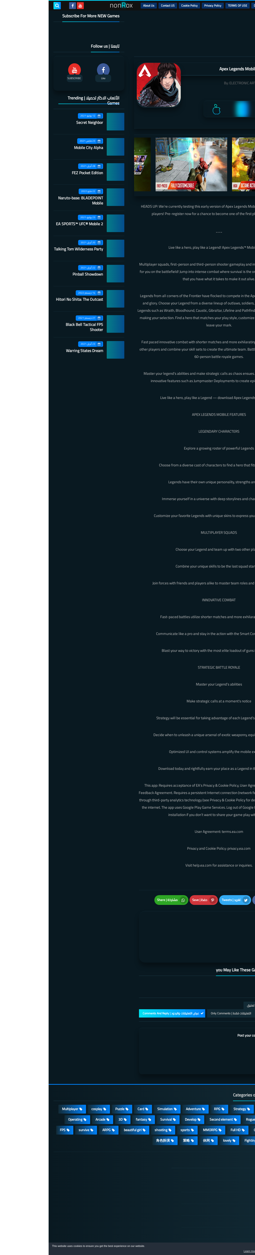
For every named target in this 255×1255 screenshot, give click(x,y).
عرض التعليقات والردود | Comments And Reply (122, 987)
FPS (14, 1104)
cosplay (48, 1083)
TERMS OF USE (189, 5)
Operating (27, 1093)
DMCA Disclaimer (216, 5)
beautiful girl (84, 1104)
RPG (168, 1083)
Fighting (202, 1114)
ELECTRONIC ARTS (195, 82)
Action (237, 1083)
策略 (137, 1114)
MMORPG (161, 1104)
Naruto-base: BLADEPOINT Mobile (32, 200)
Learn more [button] (207, 1251)
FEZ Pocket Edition (38, 172)
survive (35, 1104)
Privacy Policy (164, 5)
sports (136, 1104)
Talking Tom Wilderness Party (29, 249)
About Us (100, 5)
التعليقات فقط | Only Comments (182, 987)
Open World (213, 1104)
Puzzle (71, 1083)
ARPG (58, 1104)
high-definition (231, 1114)
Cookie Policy (141, 5)
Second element (172, 1093)
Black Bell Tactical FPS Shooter (35, 327)
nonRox (213, 1239)
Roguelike (204, 1093)
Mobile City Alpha (39, 147)
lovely (178, 1114)
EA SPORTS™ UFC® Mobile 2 (30, 223)
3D (72, 1093)
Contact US (119, 5)
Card (92, 1083)
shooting (112, 1104)
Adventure (144, 1083)
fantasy (92, 1093)
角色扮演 (114, 1114)
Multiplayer (21, 1083)
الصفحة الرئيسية (222, 1148)
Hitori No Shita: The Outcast (30, 299)
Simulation (116, 1083)
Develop (142, 1093)
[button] (236, 1249)
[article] (131, 922)
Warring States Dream (35, 350)
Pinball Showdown (39, 274)
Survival (117, 1093)
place (238, 1104)
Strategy (191, 1083)
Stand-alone (233, 1093)
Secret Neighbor (41, 122)
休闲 (157, 1114)
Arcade (52, 1093)
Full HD (187, 1104)
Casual (215, 1083)
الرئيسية (238, 5)
